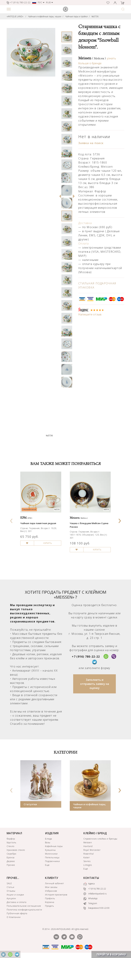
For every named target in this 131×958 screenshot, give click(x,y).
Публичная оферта (17, 913)
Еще (47, 865)
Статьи (10, 887)
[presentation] (11, 519)
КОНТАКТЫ (91, 878)
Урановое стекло (16, 850)
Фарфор (11, 838)
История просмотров (56, 894)
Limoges (87, 865)
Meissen (92, 58)
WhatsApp (90, 898)
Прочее (11, 865)
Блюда (48, 838)
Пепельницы (52, 857)
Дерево (11, 861)
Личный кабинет (54, 883)
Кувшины (50, 850)
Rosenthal (88, 853)
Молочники (51, 853)
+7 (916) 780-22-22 (86, 656)
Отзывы (11, 890)
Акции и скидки (15, 894)
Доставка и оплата (16, 902)
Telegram (90, 903)
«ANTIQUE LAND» (15, 16)
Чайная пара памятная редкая (38, 523)
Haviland (88, 846)
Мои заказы (51, 887)
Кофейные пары (54, 846)
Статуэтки (30, 804)
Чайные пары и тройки (76, 16)
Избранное (51, 890)
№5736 (95, 16)
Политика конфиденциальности (24, 909)
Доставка (85, 223)
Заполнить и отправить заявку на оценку (94, 684)
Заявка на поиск (91, 143)
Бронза (10, 857)
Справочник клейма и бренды (100, 838)
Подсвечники (52, 861)
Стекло (10, 846)
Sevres (87, 861)
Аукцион (11, 898)
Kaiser (86, 857)
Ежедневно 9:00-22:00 (96, 908)
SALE (9, 883)
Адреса (89, 884)
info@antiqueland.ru (95, 893)
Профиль (50, 898)
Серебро (11, 853)
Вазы (47, 842)
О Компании (14, 917)
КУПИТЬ (47, 543)
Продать (49, 905)
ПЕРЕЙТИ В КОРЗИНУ (111, 954)
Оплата (83, 243)
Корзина (49, 902)
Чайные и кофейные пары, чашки (44, 16)
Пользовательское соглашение (24, 905)
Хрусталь (11, 842)
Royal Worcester (92, 850)
